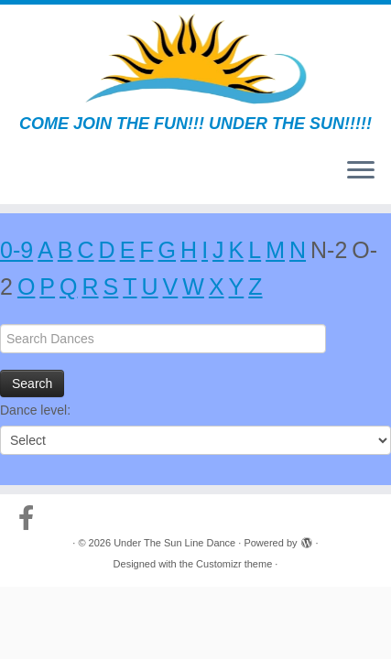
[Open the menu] (361, 171)
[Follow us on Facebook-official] (30, 518)
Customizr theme (234, 563)
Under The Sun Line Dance (174, 542)
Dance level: (35, 410)
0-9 (16, 250)
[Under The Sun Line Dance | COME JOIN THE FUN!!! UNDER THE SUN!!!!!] (195, 59)
